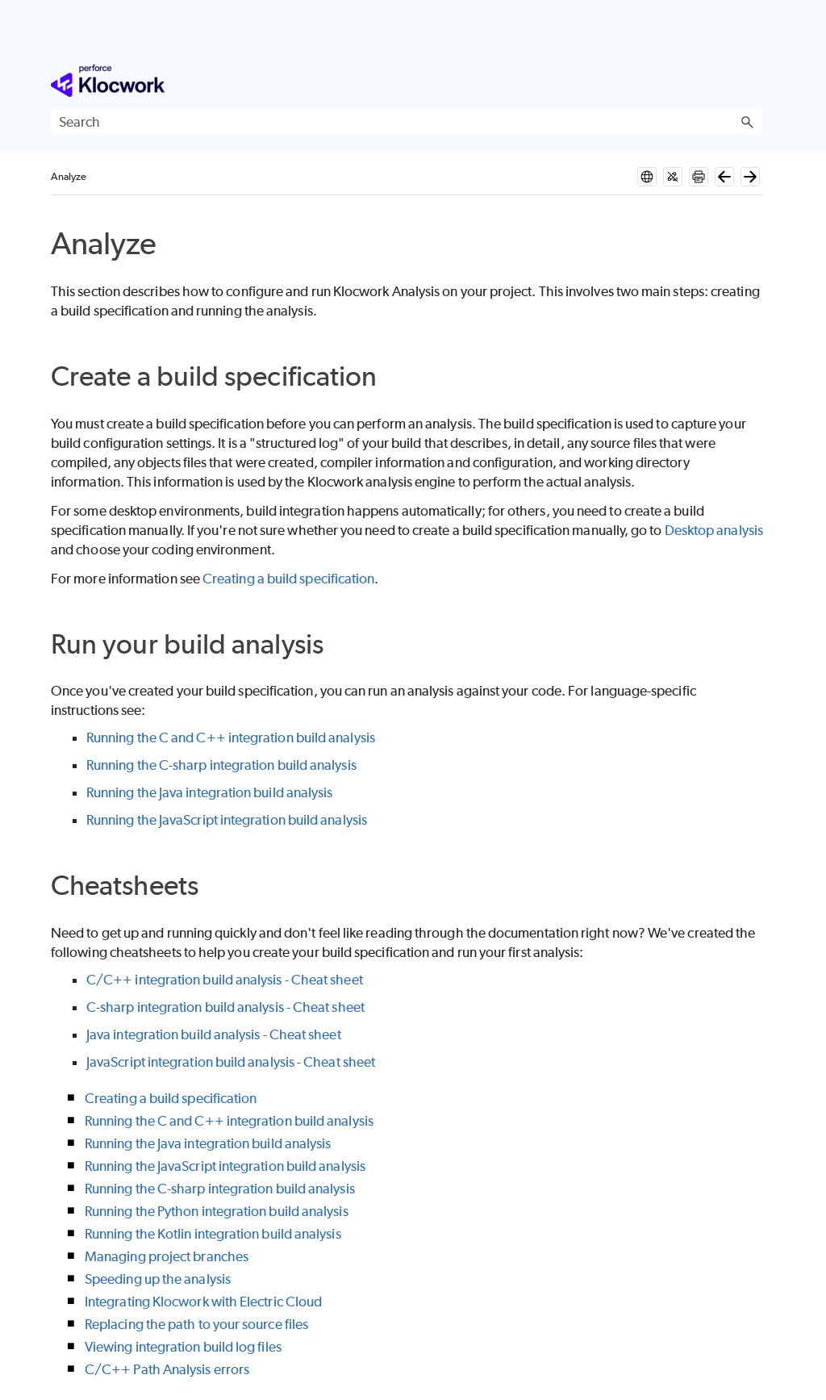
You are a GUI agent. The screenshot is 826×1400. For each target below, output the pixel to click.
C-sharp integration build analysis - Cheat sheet (225, 1007)
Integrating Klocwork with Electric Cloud (203, 1301)
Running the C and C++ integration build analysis (230, 737)
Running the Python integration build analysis (216, 1211)
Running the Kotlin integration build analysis (213, 1234)
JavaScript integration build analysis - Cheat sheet (230, 1062)
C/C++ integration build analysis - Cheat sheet (224, 980)
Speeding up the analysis (158, 1279)
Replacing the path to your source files (196, 1324)
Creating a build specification (288, 578)
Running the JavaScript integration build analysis (226, 820)
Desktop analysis (714, 530)
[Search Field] (406, 122)
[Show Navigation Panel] (752, 80)
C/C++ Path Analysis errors (167, 1369)
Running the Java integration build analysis (209, 792)
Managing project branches (166, 1256)
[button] (746, 122)
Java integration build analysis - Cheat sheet (213, 1034)
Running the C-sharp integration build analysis (221, 765)
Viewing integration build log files (183, 1347)
